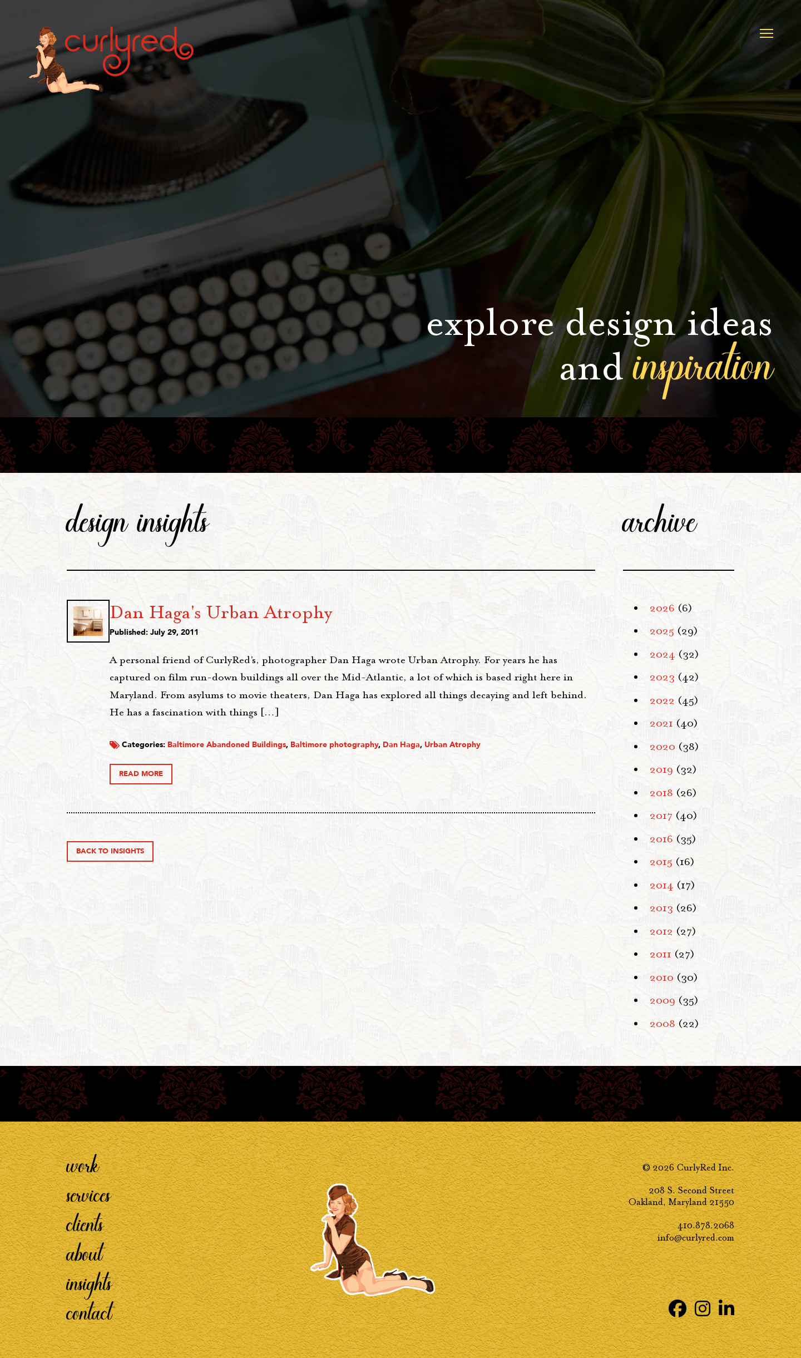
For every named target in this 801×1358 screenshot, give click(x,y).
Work (83, 1165)
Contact (89, 1312)
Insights (89, 1283)
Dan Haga (525, 758)
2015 (661, 861)
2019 (661, 769)
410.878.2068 (706, 1225)
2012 (661, 931)
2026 (662, 608)
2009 (662, 1000)
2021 (661, 723)
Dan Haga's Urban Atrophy (345, 612)
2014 (662, 885)
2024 (662, 654)
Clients (85, 1224)
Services (89, 1194)
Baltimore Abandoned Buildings (350, 758)
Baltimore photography (458, 758)
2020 (662, 746)
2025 (662, 631)
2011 (660, 954)
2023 (662, 677)
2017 (661, 815)
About (84, 1253)
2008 (662, 1023)
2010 (662, 977)
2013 (661, 908)
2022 (662, 700)
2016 (661, 839)
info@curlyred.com (695, 1237)
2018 (661, 792)
